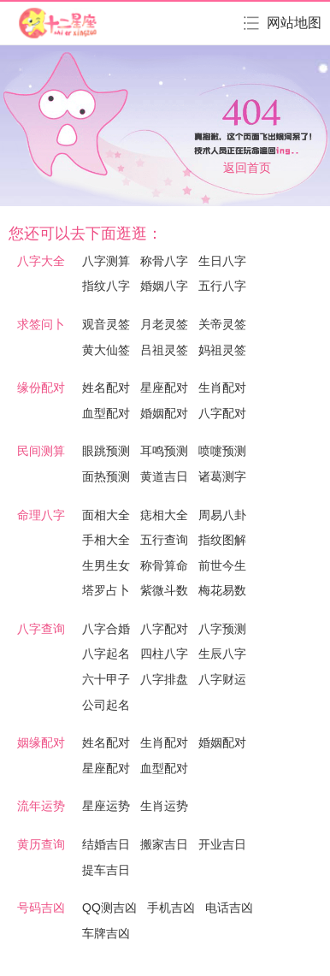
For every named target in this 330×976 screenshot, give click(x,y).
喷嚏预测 (222, 451)
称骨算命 (164, 565)
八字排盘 (164, 679)
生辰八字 (222, 653)
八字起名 (106, 653)
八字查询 (41, 629)
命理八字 (41, 515)
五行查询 (164, 540)
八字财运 (222, 679)
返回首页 (247, 167)
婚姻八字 (164, 286)
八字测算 (106, 261)
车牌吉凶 (106, 933)
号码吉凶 (41, 907)
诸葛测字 (222, 476)
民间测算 (41, 451)
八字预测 (222, 629)
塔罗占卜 (106, 590)
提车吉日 (106, 870)
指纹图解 (222, 540)
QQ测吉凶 (109, 907)
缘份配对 (41, 387)
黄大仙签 (106, 350)
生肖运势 (164, 806)
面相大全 (106, 515)
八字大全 (41, 261)
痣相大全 (164, 515)
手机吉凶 (171, 907)
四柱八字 (164, 653)
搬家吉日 (164, 844)
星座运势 (106, 806)
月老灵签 (164, 324)
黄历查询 (41, 844)
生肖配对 (222, 387)
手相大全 (106, 540)
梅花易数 (222, 590)
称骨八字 (164, 261)
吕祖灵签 (164, 350)
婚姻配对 (164, 413)
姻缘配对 (41, 742)
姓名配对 (106, 387)
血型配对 (106, 413)
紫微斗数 (164, 590)
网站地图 (294, 22)
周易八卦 (222, 515)
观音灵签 (106, 324)
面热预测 (106, 476)
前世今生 (222, 565)
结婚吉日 (106, 844)
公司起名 (106, 705)
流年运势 (41, 806)
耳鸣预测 (164, 451)
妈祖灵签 (222, 350)
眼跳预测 (106, 451)
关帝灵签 (222, 324)
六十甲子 (106, 679)
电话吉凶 (229, 907)
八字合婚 (106, 629)
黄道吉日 (164, 476)
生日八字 (222, 261)
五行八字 (222, 286)
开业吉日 (222, 844)
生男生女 (106, 565)
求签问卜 (41, 324)
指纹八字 (106, 286)
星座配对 (164, 387)
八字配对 (222, 413)
